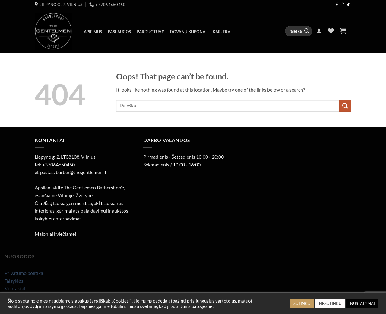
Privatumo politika (24, 273)
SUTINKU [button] (301, 303)
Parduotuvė (150, 31)
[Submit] (307, 31)
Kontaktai (15, 288)
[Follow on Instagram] (342, 5)
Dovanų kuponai (188, 31)
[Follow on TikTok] (348, 5)
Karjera (222, 31)
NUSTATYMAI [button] (362, 303)
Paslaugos (119, 31)
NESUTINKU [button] (330, 303)
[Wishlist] (331, 30)
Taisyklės (14, 281)
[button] (319, 30)
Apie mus (93, 31)
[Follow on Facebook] (337, 5)
